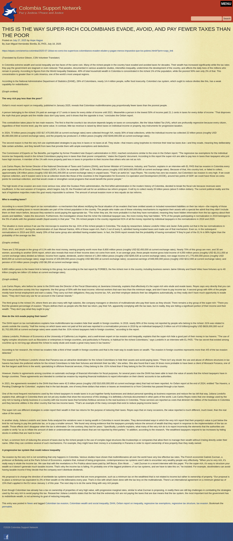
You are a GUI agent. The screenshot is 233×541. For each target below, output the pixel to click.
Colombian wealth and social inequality (89, 503)
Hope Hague (36, 40)
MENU (226, 4)
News (30, 503)
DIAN (112, 503)
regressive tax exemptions (157, 503)
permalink (7, 506)
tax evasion (202, 503)
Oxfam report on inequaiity (129, 503)
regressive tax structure (183, 503)
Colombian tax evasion (57, 503)
